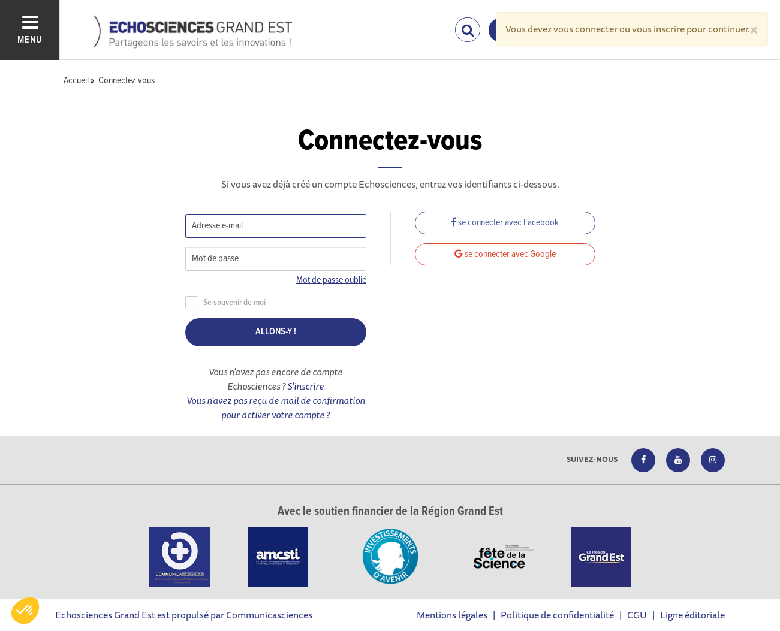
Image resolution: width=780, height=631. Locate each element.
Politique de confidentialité (557, 615)
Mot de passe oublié (331, 280)
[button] (25, 610)
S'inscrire (305, 386)
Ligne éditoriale (692, 615)
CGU (637, 615)
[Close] (754, 29)
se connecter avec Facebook (505, 222)
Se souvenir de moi (225, 303)
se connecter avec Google (505, 254)
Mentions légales (452, 615)
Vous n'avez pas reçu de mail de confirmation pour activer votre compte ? (275, 407)
